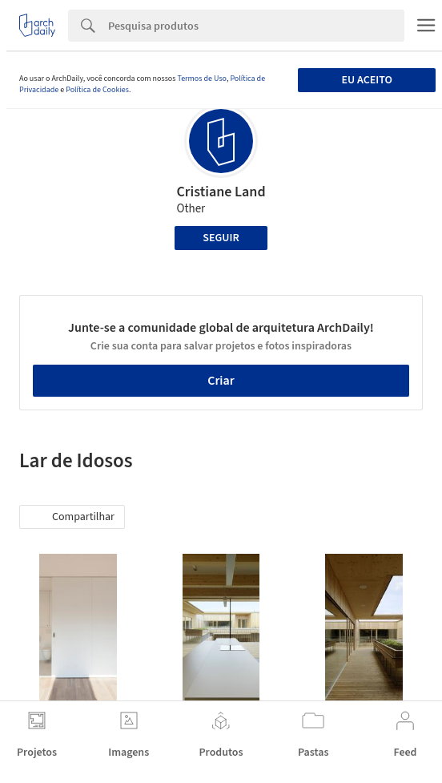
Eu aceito (366, 80)
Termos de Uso (201, 78)
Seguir (221, 238)
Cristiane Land (220, 192)
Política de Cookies (97, 89)
